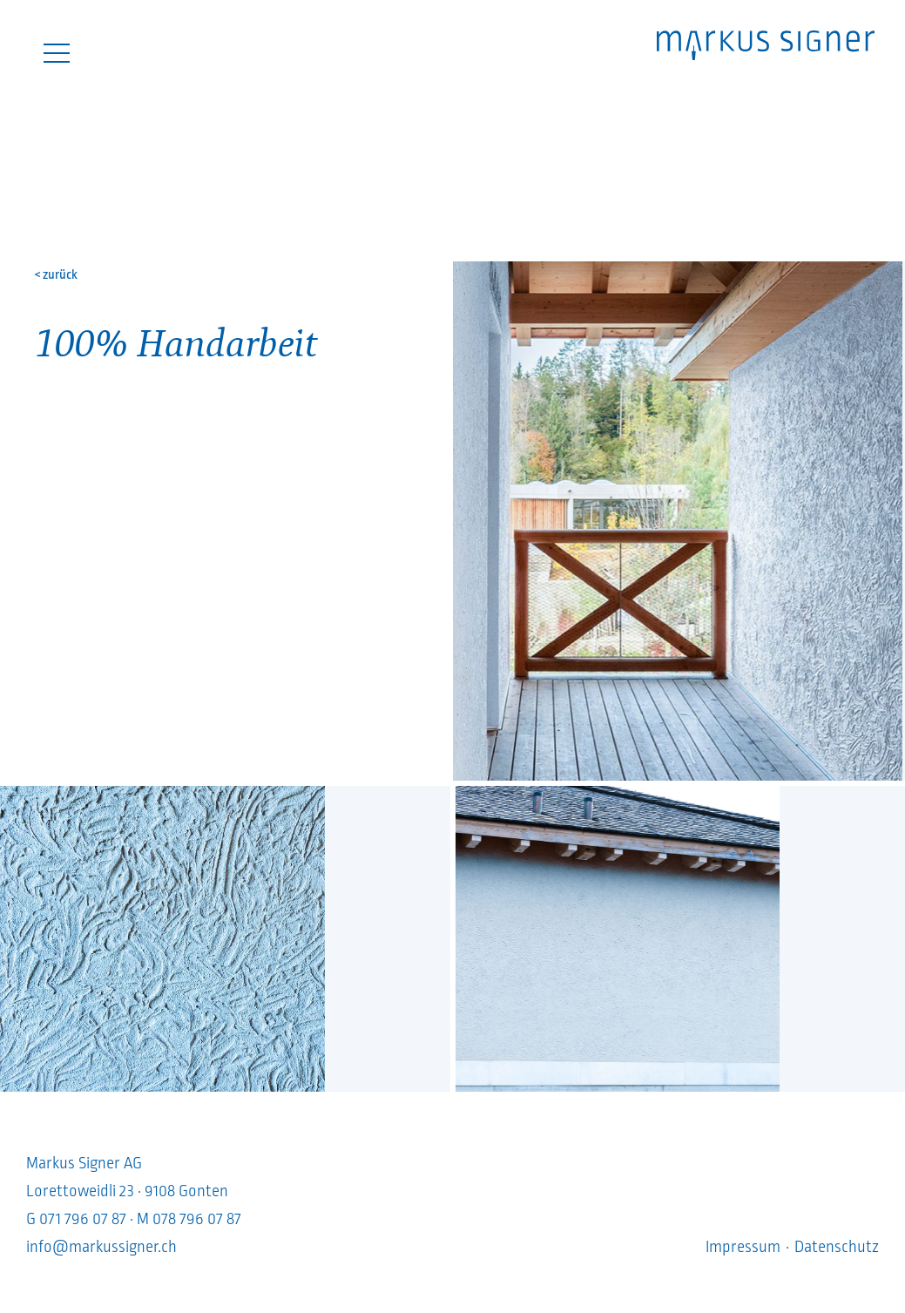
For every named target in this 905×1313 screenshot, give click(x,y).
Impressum (743, 1246)
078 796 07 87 (196, 1219)
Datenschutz (836, 1246)
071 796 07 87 (82, 1219)
